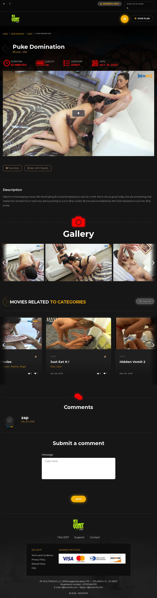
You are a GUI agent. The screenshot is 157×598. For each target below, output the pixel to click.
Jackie (6, 362)
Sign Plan (142, 14)
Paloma (15, 362)
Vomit (53, 352)
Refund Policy (38, 560)
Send (78, 495)
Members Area (102, 4)
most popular (17, 30)
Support (80, 533)
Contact (95, 533)
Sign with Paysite (37, 164)
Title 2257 (63, 533)
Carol (59, 362)
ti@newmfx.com (69, 583)
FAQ (34, 564)
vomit (29, 30)
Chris (53, 362)
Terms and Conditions (42, 551)
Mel (25, 48)
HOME (5, 30)
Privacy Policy (38, 555)
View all (145, 297)
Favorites (12, 164)
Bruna (17, 48)
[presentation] (3, 258)
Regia (23, 362)
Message (47, 450)
